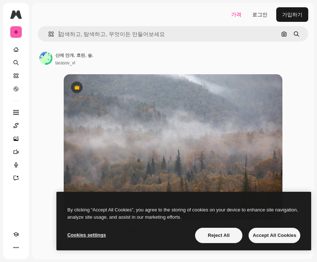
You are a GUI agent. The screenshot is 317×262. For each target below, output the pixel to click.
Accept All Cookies (274, 235)
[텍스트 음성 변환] (16, 165)
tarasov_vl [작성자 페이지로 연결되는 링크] (65, 63)
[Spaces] (16, 125)
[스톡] (16, 76)
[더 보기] (16, 247)
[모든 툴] (16, 112)
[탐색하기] (16, 89)
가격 (236, 14)
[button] (48, 34)
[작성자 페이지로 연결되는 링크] (45, 58)
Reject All (219, 235)
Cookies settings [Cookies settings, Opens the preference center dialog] (86, 235)
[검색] (16, 62)
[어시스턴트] (16, 178)
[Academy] (16, 234)
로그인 (260, 14)
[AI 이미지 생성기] (16, 138)
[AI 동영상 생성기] (16, 152)
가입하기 (292, 14)
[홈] (16, 49)
